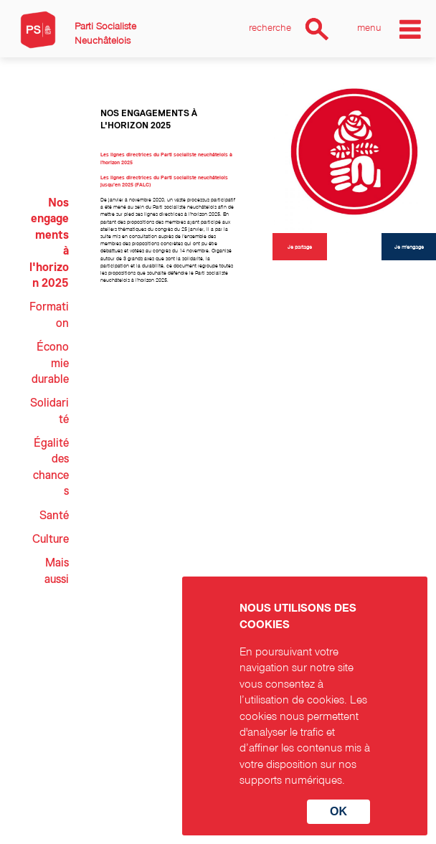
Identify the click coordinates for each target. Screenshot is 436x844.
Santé (54, 515)
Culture (50, 539)
